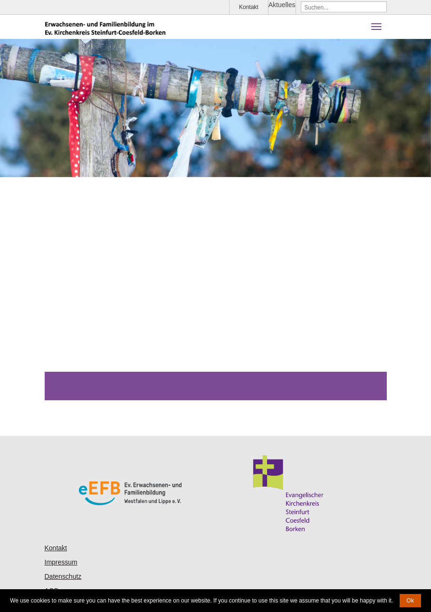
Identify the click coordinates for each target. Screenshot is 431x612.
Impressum (61, 562)
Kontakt (249, 7)
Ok (410, 600)
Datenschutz (63, 576)
